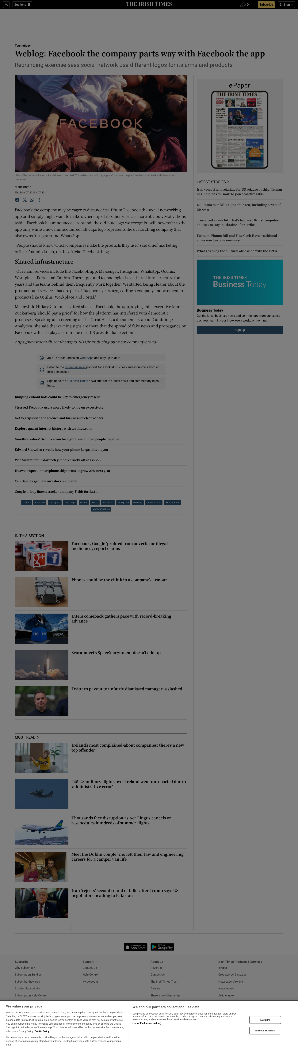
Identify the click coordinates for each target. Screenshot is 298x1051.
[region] (149, 1025)
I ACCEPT (265, 1020)
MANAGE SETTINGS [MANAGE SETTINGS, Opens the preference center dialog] (265, 1030)
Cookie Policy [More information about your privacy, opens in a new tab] (42, 1031)
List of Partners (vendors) (146, 1023)
